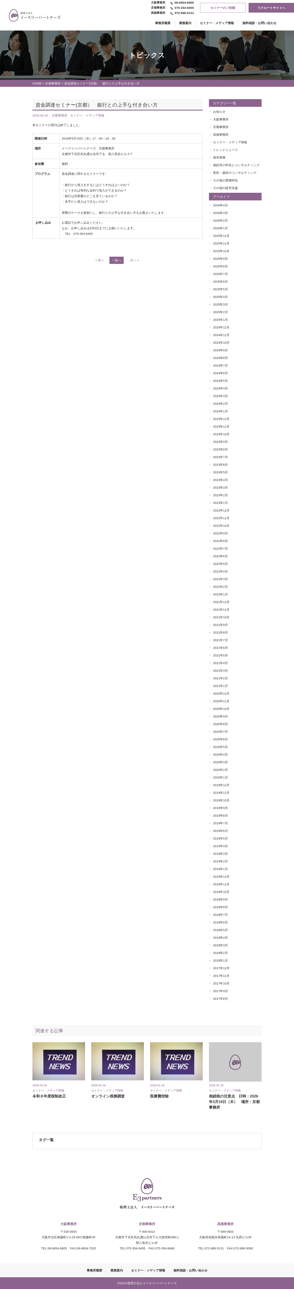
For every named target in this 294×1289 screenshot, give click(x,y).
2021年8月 (220, 632)
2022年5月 (220, 564)
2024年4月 (220, 388)
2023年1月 (220, 503)
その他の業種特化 (225, 180)
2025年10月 (221, 251)
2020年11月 (221, 701)
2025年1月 (220, 319)
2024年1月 (220, 411)
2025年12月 (221, 236)
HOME (37, 83)
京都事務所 (53, 83)
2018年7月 (220, 914)
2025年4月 (220, 297)
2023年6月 (220, 464)
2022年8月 (220, 541)
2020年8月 (220, 724)
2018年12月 (221, 876)
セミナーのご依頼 (222, 7)
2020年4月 (220, 754)
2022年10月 (221, 525)
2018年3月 (220, 945)
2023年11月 (221, 426)
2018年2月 (220, 953)
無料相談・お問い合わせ (259, 23)
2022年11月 (221, 518)
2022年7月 (220, 548)
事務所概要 (94, 1270)
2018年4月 (220, 937)
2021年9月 (220, 625)
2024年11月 (221, 335)
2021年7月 (220, 640)
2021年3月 (220, 670)
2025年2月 (220, 312)
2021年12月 (221, 602)
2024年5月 (220, 380)
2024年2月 (220, 403)
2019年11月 (221, 792)
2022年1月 (220, 594)
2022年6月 (220, 556)
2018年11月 (221, 884)
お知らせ (219, 111)
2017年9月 (220, 991)
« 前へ (99, 260)
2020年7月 (220, 731)
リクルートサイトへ (271, 7)
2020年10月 (221, 708)
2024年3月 (220, 396)
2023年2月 (220, 495)
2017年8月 (220, 998)
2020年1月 (220, 777)
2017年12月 (221, 968)
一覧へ (116, 260)
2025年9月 (220, 258)
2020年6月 (220, 739)
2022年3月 (220, 579)
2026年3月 (220, 213)
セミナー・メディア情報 (217, 23)
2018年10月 (221, 892)
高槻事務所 (221, 134)
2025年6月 (220, 281)
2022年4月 (220, 571)
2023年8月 (220, 449)
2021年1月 (220, 686)
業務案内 (185, 23)
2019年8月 (220, 815)
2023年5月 (220, 472)
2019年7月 (220, 823)
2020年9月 (220, 716)
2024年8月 (220, 358)
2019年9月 (220, 808)
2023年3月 (220, 487)
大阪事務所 (221, 119)
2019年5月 (220, 838)
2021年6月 (220, 647)
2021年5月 (220, 655)
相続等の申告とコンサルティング (236, 165)
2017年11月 (221, 975)
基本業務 (219, 157)
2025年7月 (220, 274)
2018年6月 (220, 922)
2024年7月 (220, 365)
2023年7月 (220, 457)
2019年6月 (220, 831)
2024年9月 (220, 350)
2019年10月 (221, 800)
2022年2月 (220, 586)
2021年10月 (221, 617)
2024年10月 (221, 342)
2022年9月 (220, 533)
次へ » (134, 260)
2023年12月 (221, 419)
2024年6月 (220, 373)
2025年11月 (221, 243)
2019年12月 (221, 785)
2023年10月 (221, 434)
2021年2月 (220, 678)
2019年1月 (220, 869)
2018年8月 (220, 907)
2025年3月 (220, 304)
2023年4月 (220, 480)
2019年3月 (220, 853)
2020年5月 (220, 747)
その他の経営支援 (225, 188)
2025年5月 (220, 289)
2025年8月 (220, 266)
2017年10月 (221, 983)
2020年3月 (220, 762)
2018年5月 (220, 930)
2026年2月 (220, 220)
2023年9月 (220, 441)
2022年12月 (221, 510)
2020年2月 (220, 770)
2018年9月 (220, 899)
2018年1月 (220, 960)
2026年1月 (220, 228)
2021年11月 (221, 609)
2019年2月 (220, 861)
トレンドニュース (225, 150)
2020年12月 (221, 693)
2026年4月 (220, 205)
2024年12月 (221, 327)
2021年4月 (220, 663)
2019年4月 (220, 846)
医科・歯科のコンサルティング (234, 172)
